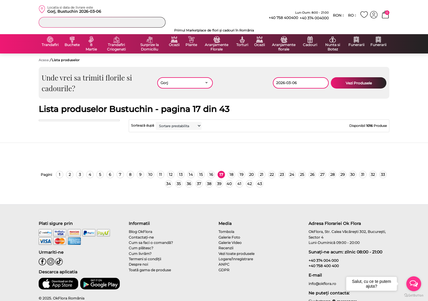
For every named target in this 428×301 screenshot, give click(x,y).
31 (362, 174)
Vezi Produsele (359, 83)
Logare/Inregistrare (235, 259)
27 (322, 174)
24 (291, 174)
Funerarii (356, 45)
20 (251, 174)
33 (383, 174)
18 (231, 174)
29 (342, 174)
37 (199, 183)
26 (312, 174)
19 (241, 174)
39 (219, 183)
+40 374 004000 (314, 18)
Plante (191, 45)
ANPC (223, 264)
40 (229, 183)
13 (180, 174)
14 (191, 174)
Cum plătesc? (141, 248)
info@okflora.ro (322, 283)
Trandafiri (50, 45)
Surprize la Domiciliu (149, 47)
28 (332, 174)
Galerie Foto (229, 237)
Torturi (242, 45)
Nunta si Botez (332, 47)
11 (160, 174)
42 (249, 183)
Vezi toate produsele (236, 253)
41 (239, 183)
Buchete (72, 45)
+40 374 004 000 (324, 260)
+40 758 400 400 (324, 266)
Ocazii (174, 45)
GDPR (223, 270)
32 (373, 174)
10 (150, 174)
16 (211, 174)
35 (179, 183)
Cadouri (310, 45)
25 (302, 174)
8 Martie (91, 47)
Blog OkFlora (140, 231)
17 (221, 174)
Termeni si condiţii (145, 259)
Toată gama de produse (150, 270)
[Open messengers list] (413, 283)
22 (272, 174)
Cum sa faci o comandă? (151, 242)
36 (189, 183)
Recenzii (225, 248)
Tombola (226, 231)
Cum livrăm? (140, 253)
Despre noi (138, 264)
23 (282, 174)
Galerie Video (230, 242)
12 (170, 174)
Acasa (44, 60)
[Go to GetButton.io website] (413, 295)
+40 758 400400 (280, 18)
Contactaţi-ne (141, 237)
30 (352, 174)
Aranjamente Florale (216, 47)
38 (209, 183)
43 (259, 183)
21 (261, 174)
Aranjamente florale (283, 47)
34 (168, 183)
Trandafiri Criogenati (116, 47)
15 (201, 174)
